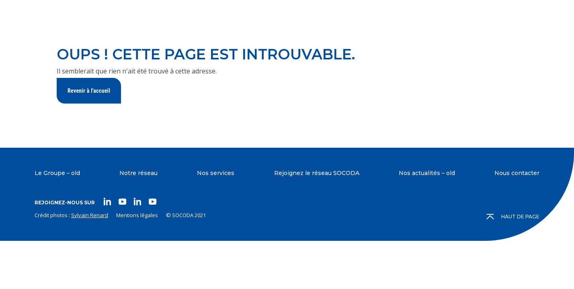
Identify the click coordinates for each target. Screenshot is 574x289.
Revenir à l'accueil (89, 91)
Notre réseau (138, 173)
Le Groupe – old (57, 173)
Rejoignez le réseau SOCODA (316, 173)
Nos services (215, 173)
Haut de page (513, 217)
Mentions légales (137, 215)
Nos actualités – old (427, 173)
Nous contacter (516, 173)
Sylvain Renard (89, 215)
